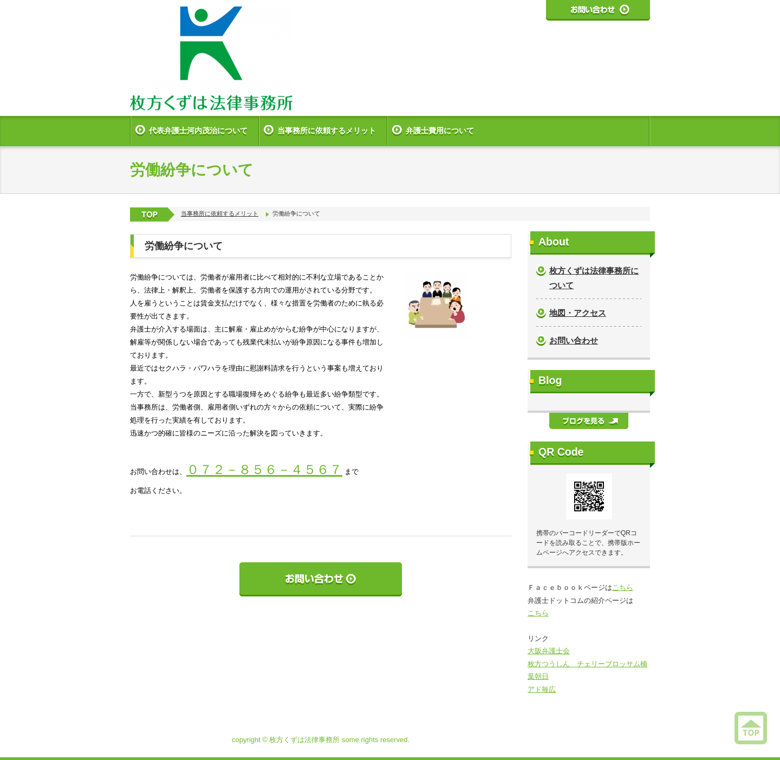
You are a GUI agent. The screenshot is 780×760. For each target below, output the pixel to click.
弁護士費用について (440, 130)
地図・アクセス (577, 312)
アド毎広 (542, 689)
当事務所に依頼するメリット (326, 130)
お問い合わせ (573, 340)
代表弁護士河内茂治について (198, 130)
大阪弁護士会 (549, 651)
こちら (622, 587)
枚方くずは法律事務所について (594, 278)
